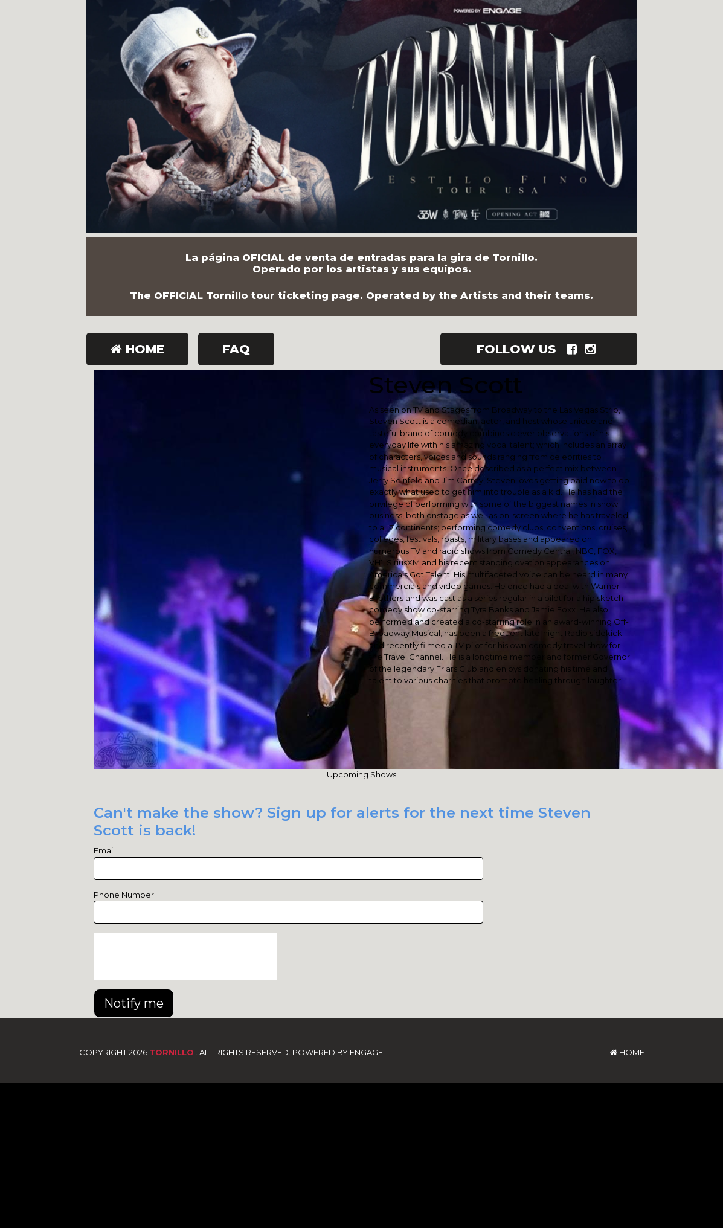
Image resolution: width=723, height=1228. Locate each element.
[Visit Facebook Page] (574, 349)
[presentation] (185, 956)
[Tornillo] (361, 118)
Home (137, 349)
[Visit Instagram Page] (592, 349)
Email (104, 850)
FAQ (236, 349)
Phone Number (124, 894)
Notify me (134, 1003)
